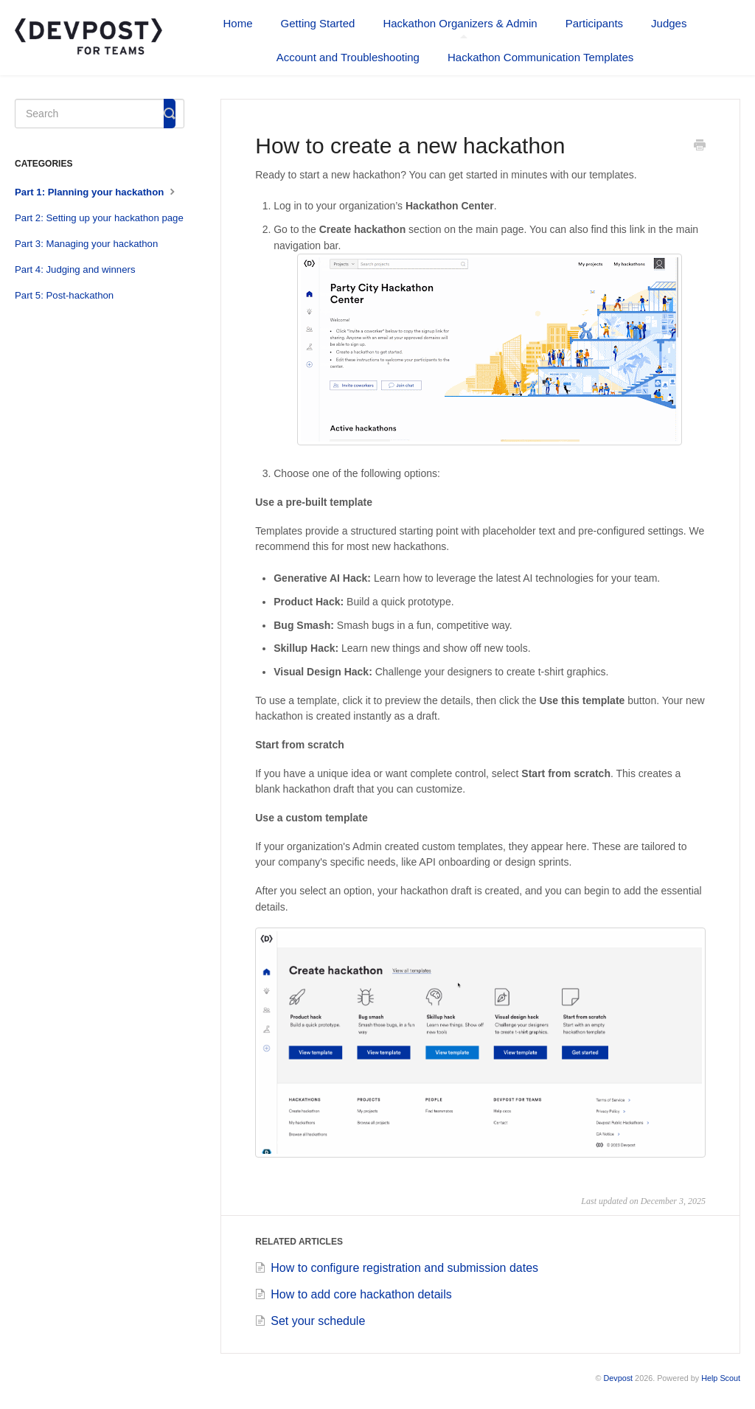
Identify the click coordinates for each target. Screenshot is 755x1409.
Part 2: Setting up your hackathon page (99, 217)
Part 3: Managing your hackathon (86, 243)
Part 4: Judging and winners (75, 269)
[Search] (99, 113)
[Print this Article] (700, 147)
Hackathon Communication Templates (540, 57)
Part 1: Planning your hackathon (96, 191)
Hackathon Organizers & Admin (460, 27)
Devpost (618, 1378)
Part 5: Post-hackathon (64, 295)
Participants (594, 23)
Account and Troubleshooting (348, 57)
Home (238, 23)
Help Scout (720, 1378)
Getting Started (318, 23)
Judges (668, 23)
